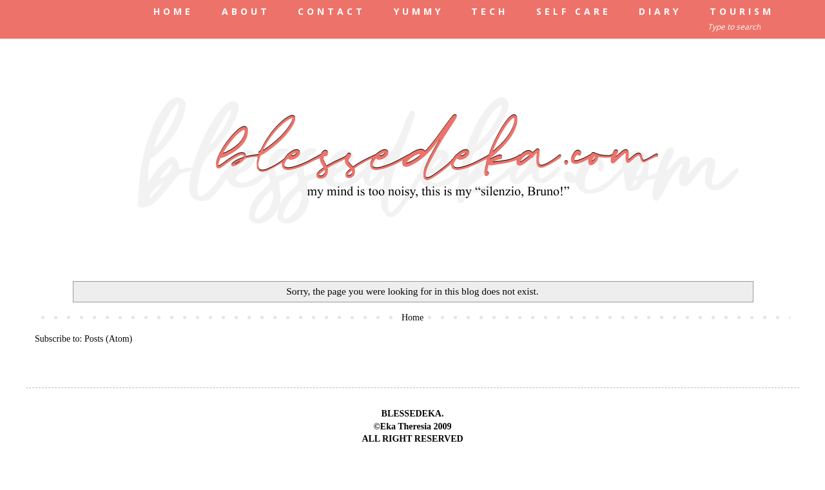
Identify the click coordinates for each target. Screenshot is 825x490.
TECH (489, 11)
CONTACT (331, 11)
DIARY (660, 11)
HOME (173, 11)
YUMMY (418, 11)
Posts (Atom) (108, 339)
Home (412, 317)
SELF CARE (573, 11)
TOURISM (742, 11)
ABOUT (246, 11)
